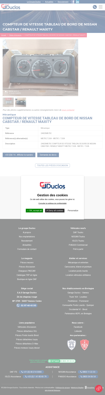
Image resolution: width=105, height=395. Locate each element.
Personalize (73, 210)
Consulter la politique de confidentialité (53, 203)
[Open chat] (98, 388)
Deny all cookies (54, 210)
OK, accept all (34, 210)
